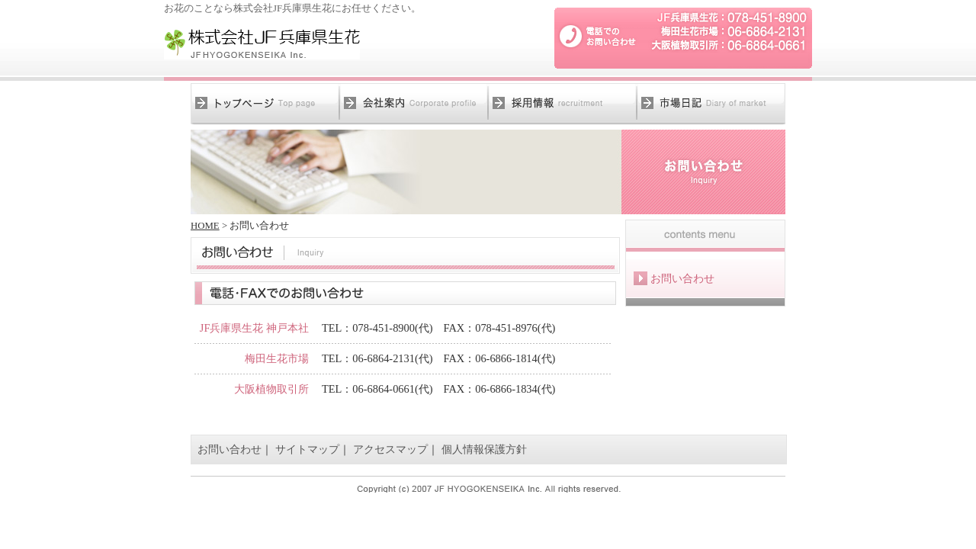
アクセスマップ (390, 449)
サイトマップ (307, 449)
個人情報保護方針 (484, 449)
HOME (205, 225)
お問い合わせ (229, 449)
